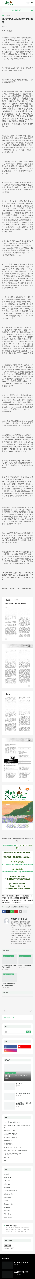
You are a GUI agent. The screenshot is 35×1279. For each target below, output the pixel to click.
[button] (2, 2)
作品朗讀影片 (8, 1140)
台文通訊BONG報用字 (10, 1130)
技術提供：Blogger (10, 1225)
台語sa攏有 (7, 1187)
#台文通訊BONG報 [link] (9, 845)
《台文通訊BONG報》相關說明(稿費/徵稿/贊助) (17, 1126)
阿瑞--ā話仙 (7, 1214)
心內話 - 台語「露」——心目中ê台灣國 (9, 966)
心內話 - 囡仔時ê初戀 (24, 965)
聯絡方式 (6, 1157)
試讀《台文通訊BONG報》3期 (12, 1154)
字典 (5, 1160)
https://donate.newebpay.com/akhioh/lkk (17, 872)
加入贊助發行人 (21, 10)
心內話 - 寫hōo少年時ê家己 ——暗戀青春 (8, 984)
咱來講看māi (7, 1197)
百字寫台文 (7, 1210)
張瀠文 (26, 907)
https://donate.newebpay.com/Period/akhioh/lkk (17, 864)
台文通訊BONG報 (9, 1017)
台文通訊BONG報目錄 (10, 1134)
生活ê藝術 (7, 1207)
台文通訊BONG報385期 (21, 1272)
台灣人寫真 (7, 1180)
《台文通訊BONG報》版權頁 (12, 1122)
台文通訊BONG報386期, (23, 1093)
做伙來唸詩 (7, 1174)
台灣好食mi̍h (7, 1184)
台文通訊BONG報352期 (17, 907)
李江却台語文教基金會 (19, 919)
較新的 (5, 1011)
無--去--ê (19, 1084)
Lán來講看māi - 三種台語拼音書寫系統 (23, 1104)
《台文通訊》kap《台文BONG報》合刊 (15, 1150)
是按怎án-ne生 (8, 1204)
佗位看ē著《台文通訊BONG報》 (13, 1147)
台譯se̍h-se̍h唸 (8, 1194)
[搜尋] (15, 1032)
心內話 (8, 15)
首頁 (3, 15)
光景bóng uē (7, 1177)
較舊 (30, 1011)
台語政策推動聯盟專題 (10, 1191)
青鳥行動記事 (8, 1217)
